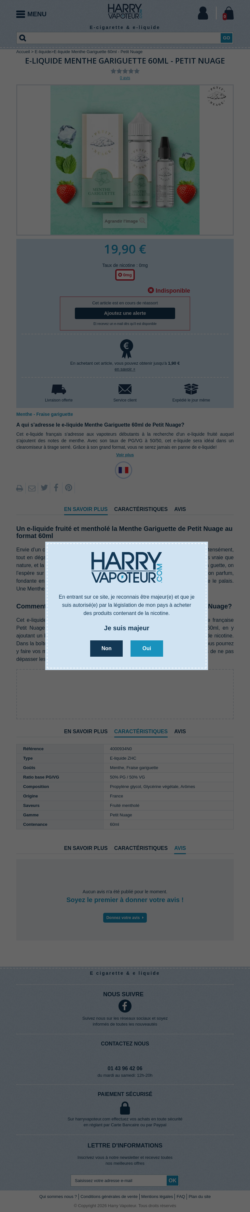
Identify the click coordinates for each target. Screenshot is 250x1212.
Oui (146, 648)
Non (107, 648)
